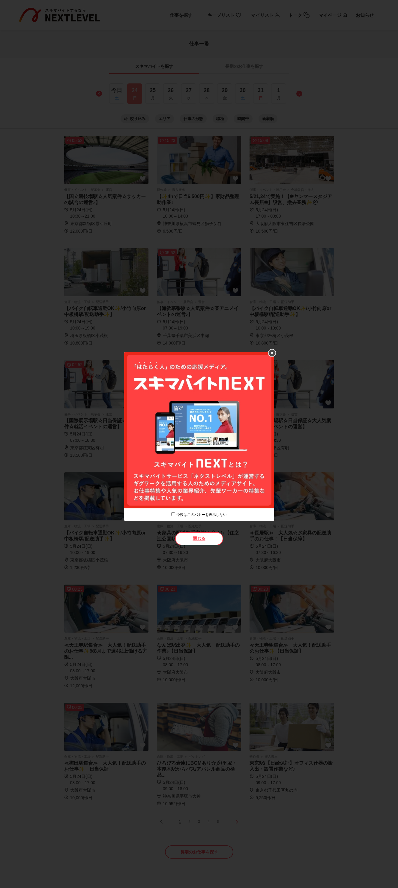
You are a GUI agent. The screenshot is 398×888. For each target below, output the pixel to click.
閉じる (199, 538)
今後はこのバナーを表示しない (201, 514)
